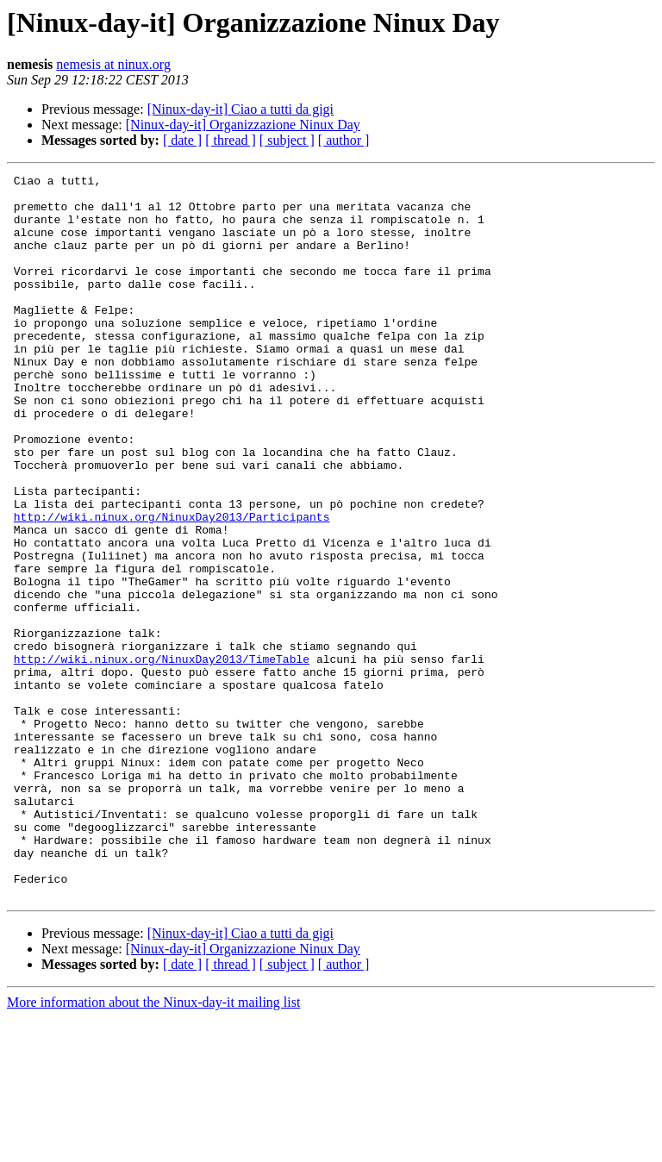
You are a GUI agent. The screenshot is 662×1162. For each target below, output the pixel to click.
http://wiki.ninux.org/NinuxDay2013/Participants (172, 586)
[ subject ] (287, 140)
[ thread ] (230, 140)
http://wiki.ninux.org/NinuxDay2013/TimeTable (161, 757)
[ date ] (182, 140)
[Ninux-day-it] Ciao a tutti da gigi (240, 109)
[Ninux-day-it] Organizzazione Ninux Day (243, 124)
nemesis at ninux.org (113, 64)
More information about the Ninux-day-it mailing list (153, 1147)
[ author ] (344, 140)
